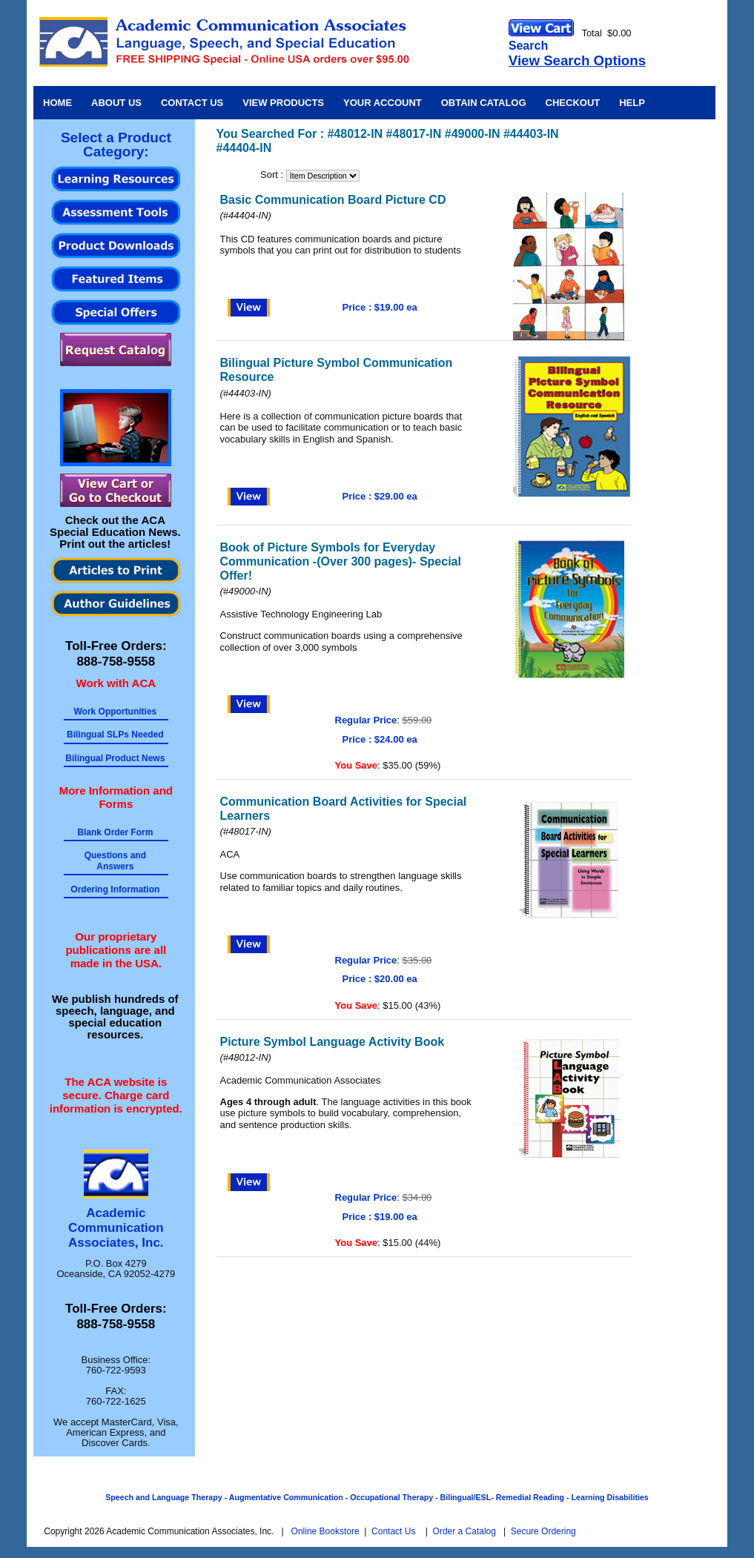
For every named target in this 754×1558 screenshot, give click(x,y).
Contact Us (192, 102)
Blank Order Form (115, 832)
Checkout (573, 102)
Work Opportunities (114, 711)
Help (632, 102)
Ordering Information (114, 889)
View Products (283, 102)
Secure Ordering (543, 1531)
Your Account (382, 102)
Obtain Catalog (483, 102)
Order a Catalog (464, 1531)
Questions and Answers (115, 860)
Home (57, 102)
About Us (116, 102)
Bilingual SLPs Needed (115, 734)
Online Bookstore (325, 1531)
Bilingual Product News (115, 758)
